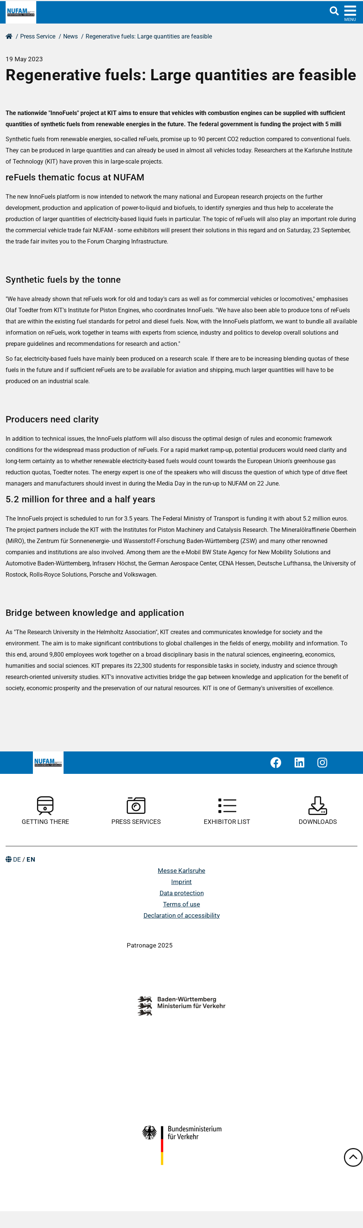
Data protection (182, 893)
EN (31, 859)
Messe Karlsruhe (181, 870)
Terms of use (181, 904)
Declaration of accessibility (182, 915)
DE (17, 859)
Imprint (181, 882)
